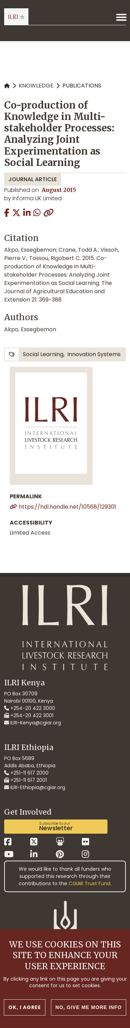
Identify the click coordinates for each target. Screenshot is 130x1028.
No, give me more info (88, 1007)
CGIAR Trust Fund (89, 883)
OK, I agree (24, 1007)
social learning (43, 354)
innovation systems (94, 354)
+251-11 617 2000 (26, 772)
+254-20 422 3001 (28, 715)
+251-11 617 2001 (25, 780)
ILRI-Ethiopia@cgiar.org (34, 787)
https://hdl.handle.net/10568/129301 (67, 507)
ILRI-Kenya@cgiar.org (32, 722)
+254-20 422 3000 (29, 708)
